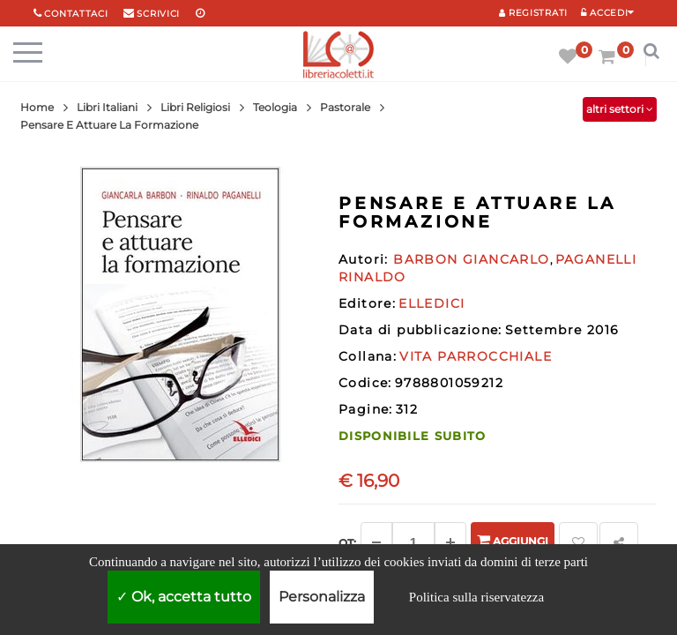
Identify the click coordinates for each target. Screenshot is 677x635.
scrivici (158, 13)
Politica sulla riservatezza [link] (476, 597)
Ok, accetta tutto (183, 596)
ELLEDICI (431, 303)
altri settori (619, 109)
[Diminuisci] (376, 542)
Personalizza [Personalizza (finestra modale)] (322, 596)
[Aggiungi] (450, 542)
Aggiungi (512, 540)
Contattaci (76, 13)
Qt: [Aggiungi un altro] (347, 542)
